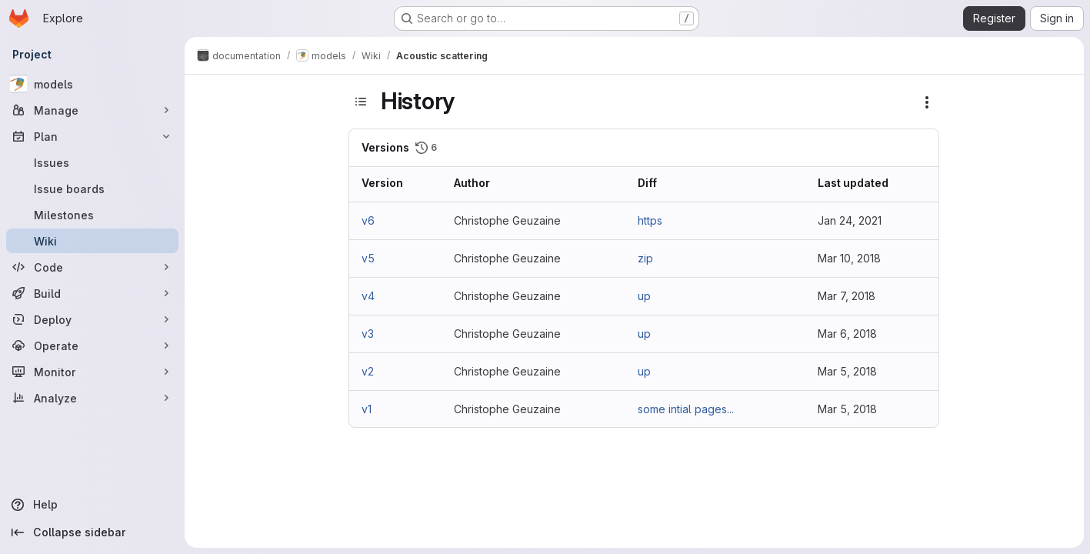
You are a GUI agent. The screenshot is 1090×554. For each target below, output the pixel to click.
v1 (367, 409)
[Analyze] (92, 397)
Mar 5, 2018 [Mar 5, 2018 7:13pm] (847, 409)
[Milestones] (92, 214)
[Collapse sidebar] (92, 532)
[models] (92, 84)
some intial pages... (686, 409)
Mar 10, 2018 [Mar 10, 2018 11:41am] (849, 258)
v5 (368, 258)
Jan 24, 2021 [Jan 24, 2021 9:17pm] (850, 220)
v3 (368, 333)
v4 (368, 295)
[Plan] (92, 136)
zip (645, 258)
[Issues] (92, 162)
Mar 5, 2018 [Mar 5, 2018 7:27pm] (847, 371)
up (644, 295)
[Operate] (92, 345)
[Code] (92, 267)
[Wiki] (92, 241)
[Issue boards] (92, 188)
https (650, 220)
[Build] (92, 293)
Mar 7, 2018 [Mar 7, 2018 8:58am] (846, 295)
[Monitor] (92, 371)
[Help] (92, 504)
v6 (368, 220)
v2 (368, 371)
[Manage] (92, 110)
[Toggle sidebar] (360, 101)
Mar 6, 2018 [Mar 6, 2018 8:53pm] (847, 333)
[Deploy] (92, 319)
